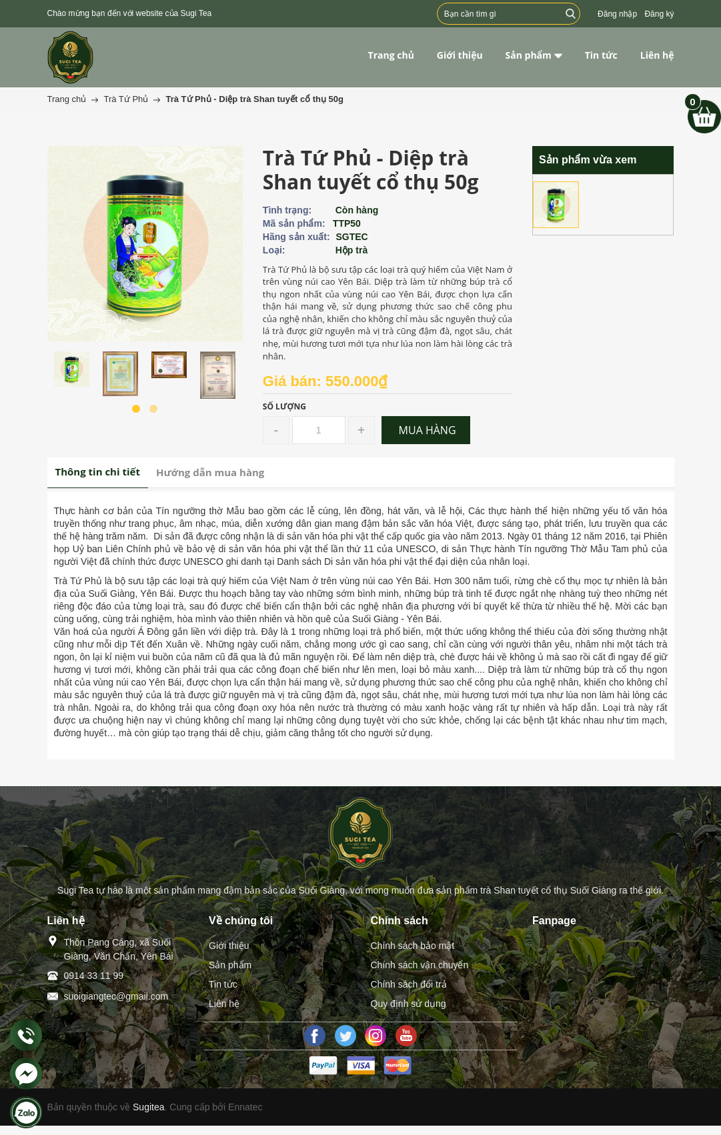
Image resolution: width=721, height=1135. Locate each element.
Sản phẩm (230, 965)
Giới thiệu (229, 945)
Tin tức (223, 984)
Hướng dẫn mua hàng (210, 472)
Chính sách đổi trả (409, 984)
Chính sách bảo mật (413, 945)
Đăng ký (659, 14)
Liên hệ (224, 1003)
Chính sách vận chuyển (420, 965)
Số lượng (284, 406)
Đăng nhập (617, 14)
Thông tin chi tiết (97, 471)
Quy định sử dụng (408, 1003)
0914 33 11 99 (94, 975)
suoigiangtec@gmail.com (116, 996)
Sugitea (148, 1107)
